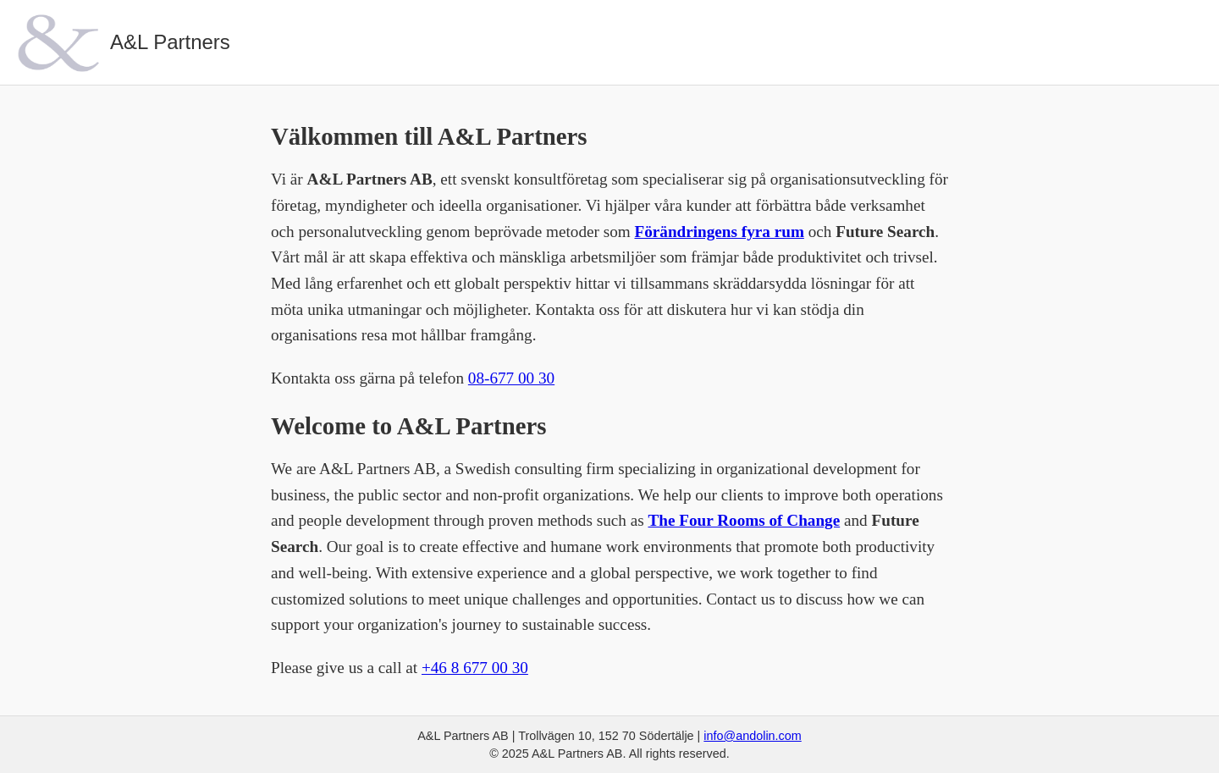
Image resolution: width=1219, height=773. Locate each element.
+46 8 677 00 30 (475, 667)
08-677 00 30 (511, 378)
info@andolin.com (752, 736)
